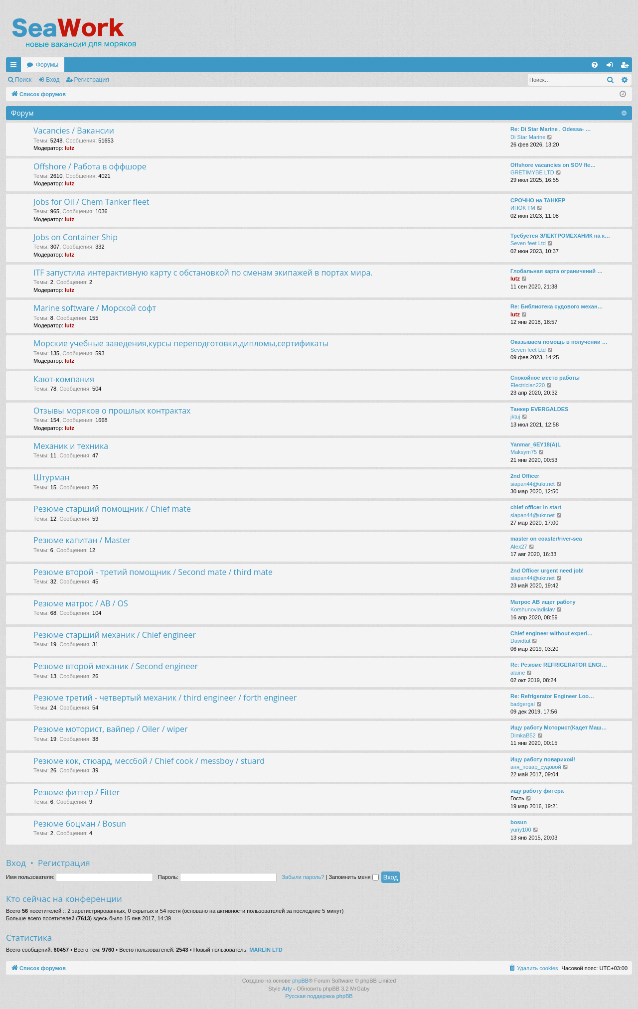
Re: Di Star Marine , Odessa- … (550, 129)
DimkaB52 (523, 735)
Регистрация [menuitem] (626, 66)
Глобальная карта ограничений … (556, 271)
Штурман (51, 477)
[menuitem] (594, 64)
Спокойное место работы (545, 378)
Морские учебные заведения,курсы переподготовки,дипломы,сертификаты (180, 343)
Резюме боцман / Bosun (79, 823)
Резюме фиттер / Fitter (76, 792)
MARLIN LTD (265, 950)
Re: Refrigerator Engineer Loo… (552, 696)
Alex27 (518, 547)
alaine (517, 673)
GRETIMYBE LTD (532, 172)
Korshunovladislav (532, 609)
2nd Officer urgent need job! (547, 571)
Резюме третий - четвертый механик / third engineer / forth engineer (165, 697)
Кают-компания (63, 379)
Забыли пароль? (303, 877)
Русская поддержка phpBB (318, 996)
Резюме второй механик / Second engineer (115, 666)
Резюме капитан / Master (82, 540)
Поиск (23, 79)
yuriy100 (520, 830)
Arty (287, 989)
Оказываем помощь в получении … (559, 342)
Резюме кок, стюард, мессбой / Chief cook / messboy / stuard (149, 760)
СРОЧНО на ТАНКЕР (537, 200)
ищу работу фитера (537, 791)
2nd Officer (524, 476)
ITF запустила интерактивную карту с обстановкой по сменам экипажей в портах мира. (203, 272)
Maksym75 (523, 452)
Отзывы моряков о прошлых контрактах (112, 410)
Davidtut (520, 641)
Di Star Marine (527, 137)
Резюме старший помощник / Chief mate (112, 508)
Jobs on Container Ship (75, 237)
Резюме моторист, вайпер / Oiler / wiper (110, 728)
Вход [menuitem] (612, 66)
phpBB (300, 981)
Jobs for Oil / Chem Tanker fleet (91, 201)
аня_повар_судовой (535, 767)
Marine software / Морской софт (94, 307)
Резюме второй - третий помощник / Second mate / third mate (153, 572)
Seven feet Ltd (528, 243)
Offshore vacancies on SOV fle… (553, 165)
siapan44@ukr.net (532, 484)
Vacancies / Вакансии (73, 130)
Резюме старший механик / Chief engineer (114, 634)
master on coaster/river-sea (546, 539)
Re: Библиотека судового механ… (556, 306)
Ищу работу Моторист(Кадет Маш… (558, 727)
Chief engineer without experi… (551, 633)
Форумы (47, 64)
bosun (518, 822)
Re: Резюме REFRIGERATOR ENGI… (558, 665)
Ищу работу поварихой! (542, 759)
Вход (52, 79)
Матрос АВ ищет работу (543, 602)
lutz (69, 148)
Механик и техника (70, 445)
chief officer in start (535, 507)
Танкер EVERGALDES (539, 409)
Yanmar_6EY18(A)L (535, 444)
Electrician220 (527, 385)
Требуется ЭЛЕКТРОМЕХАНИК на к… (560, 236)
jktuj (515, 417)
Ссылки (15, 66)
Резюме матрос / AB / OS (80, 603)
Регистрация (91, 79)
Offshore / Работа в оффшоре (90, 166)
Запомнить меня (353, 877)
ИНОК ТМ (522, 208)
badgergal (522, 704)
